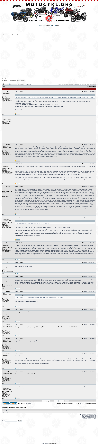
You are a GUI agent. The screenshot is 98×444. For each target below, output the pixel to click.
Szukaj (57, 25)
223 (84, 84)
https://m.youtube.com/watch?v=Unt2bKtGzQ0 (26, 312)
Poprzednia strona (68, 84)
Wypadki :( (4, 79)
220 (78, 84)
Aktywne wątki (15, 34)
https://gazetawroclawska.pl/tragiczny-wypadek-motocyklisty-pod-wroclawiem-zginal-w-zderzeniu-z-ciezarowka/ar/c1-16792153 (46, 327)
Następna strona (92, 84)
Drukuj (4, 86)
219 (76, 84)
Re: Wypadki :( (20, 91)
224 (86, 84)
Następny (94, 86)
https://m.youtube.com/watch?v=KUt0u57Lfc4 (26, 373)
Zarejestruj (47, 25)
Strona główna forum (21, 80)
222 (82, 84)
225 (88, 84)
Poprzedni (89, 86)
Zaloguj (41, 25)
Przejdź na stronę (60, 84)
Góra (3, 114)
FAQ (52, 25)
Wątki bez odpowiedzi (6, 34)
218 (74, 84)
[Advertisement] (49, 30)
